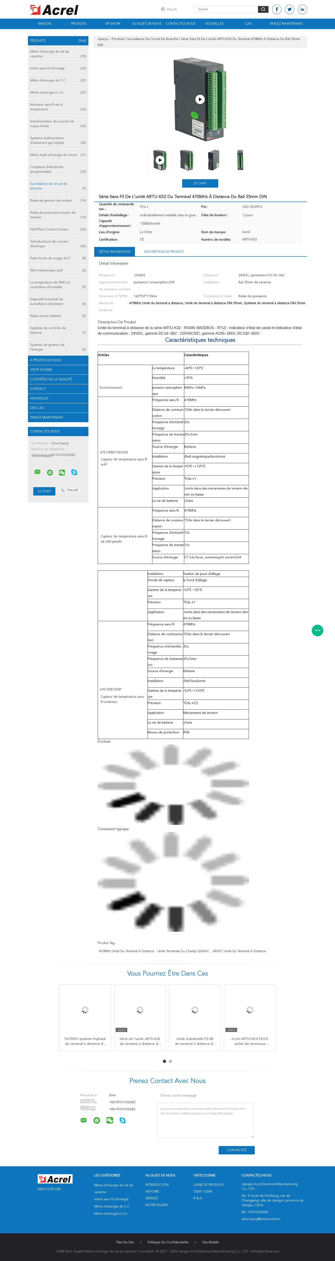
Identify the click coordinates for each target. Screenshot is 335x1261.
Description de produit (164, 251)
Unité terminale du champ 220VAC (183, 951)
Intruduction (157, 1185)
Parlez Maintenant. (286, 23)
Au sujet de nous (147, 23)
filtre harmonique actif (58, 270)
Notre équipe (156, 1205)
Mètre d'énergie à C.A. (58, 92)
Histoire (152, 1191)
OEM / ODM (203, 1191)
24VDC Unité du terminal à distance (239, 951)
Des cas (37, 408)
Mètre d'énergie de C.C (58, 80)
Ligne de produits (209, 1185)
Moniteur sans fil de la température (58, 107)
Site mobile (210, 1242)
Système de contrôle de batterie (58, 331)
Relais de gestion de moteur (58, 200)
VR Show (112, 23)
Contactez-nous (181, 23)
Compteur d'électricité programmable (58, 169)
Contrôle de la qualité (51, 379)
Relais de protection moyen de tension (58, 215)
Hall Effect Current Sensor (58, 229)
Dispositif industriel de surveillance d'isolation (58, 302)
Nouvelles (215, 23)
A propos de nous (45, 360)
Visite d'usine (41, 369)
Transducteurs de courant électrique (58, 244)
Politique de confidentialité (168, 1242)
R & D (198, 1198)
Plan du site (125, 1242)
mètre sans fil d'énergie (58, 68)
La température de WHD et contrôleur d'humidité (58, 285)
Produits (78, 23)
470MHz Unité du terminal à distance (126, 951)
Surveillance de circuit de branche (58, 186)
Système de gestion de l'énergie (58, 347)
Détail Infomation (114, 251)
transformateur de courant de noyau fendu (58, 124)
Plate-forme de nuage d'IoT (58, 258)
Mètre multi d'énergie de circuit (58, 155)
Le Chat (200, 183)
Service (151, 1198)
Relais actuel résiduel (58, 316)
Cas (248, 23)
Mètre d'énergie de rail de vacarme (58, 54)
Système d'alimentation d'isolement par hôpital (58, 141)
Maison (44, 23)
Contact (38, 389)
